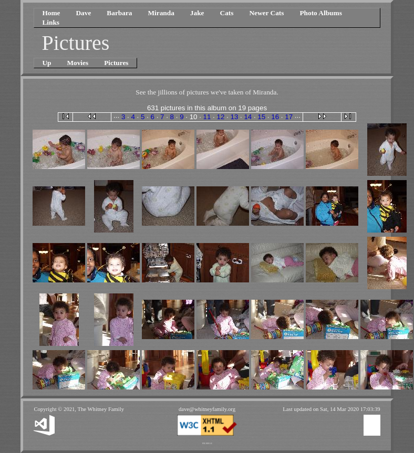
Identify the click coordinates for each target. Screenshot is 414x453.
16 (275, 117)
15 (261, 117)
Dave (83, 13)
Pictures (116, 63)
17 (289, 117)
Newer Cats (266, 13)
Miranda (161, 13)
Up (46, 63)
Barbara (119, 13)
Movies (77, 63)
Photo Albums (320, 13)
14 (248, 117)
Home (51, 13)
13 (234, 117)
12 (221, 117)
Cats (227, 13)
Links (50, 22)
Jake (197, 13)
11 (207, 117)
